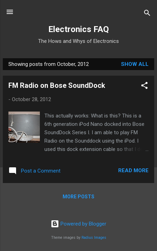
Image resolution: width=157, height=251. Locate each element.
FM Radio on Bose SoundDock (56, 85)
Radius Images (93, 237)
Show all (135, 64)
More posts (78, 196)
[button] (144, 86)
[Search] (147, 14)
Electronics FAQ (78, 29)
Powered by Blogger (78, 224)
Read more (133, 170)
